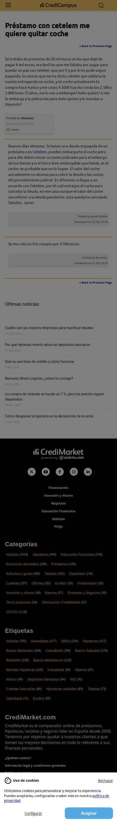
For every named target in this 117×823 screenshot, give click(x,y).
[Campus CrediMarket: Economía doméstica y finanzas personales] (58, 5)
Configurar (33, 813)
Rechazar (105, 780)
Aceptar (89, 813)
